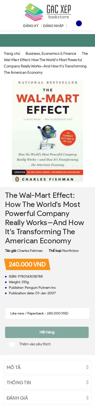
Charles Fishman (30, 251)
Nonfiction (70, 251)
